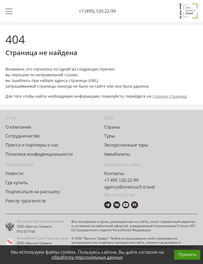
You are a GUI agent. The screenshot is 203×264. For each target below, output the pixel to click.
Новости (14, 173)
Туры (109, 136)
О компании (18, 127)
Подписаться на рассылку (32, 192)
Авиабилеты (117, 154)
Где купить (16, 183)
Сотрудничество (22, 136)
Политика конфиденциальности (39, 154)
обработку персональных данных (87, 257)
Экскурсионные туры (126, 145)
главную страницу (170, 96)
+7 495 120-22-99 (121, 180)
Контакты (114, 173)
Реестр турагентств (25, 201)
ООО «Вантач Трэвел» (34, 226)
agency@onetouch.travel (129, 187)
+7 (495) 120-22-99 (97, 11)
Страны (112, 127)
